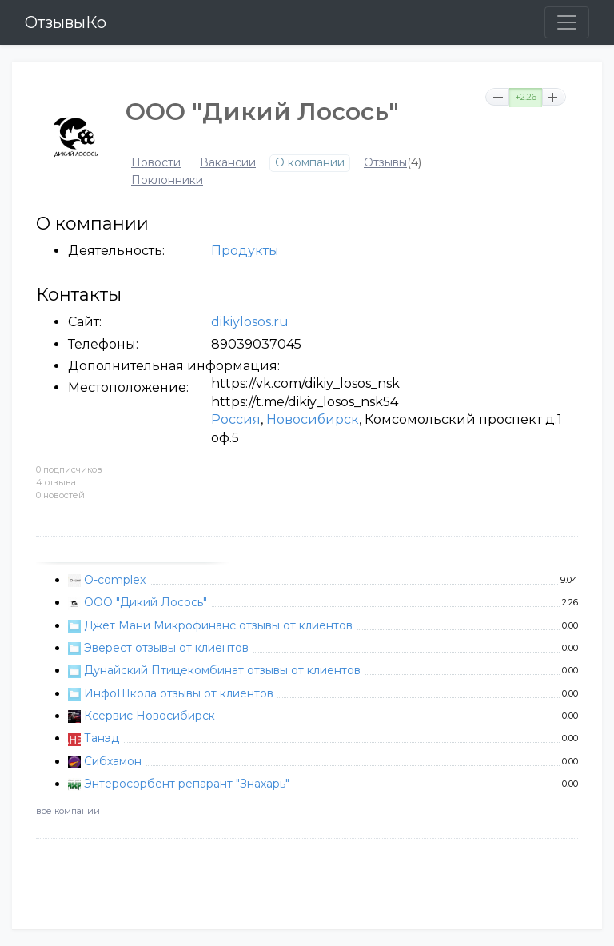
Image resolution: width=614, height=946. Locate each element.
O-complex (115, 580)
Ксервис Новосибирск (149, 716)
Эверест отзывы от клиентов (166, 648)
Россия (236, 419)
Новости (156, 163)
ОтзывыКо (65, 22)
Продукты (245, 250)
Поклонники (167, 180)
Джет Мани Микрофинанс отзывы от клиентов (218, 625)
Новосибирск (312, 419)
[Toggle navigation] (566, 22)
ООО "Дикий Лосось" (145, 602)
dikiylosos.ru (250, 321)
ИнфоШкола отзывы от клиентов (178, 693)
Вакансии (228, 163)
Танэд (101, 738)
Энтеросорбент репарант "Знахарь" (186, 783)
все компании (68, 810)
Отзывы (385, 163)
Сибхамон (113, 761)
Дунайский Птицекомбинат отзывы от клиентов (222, 670)
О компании (310, 163)
